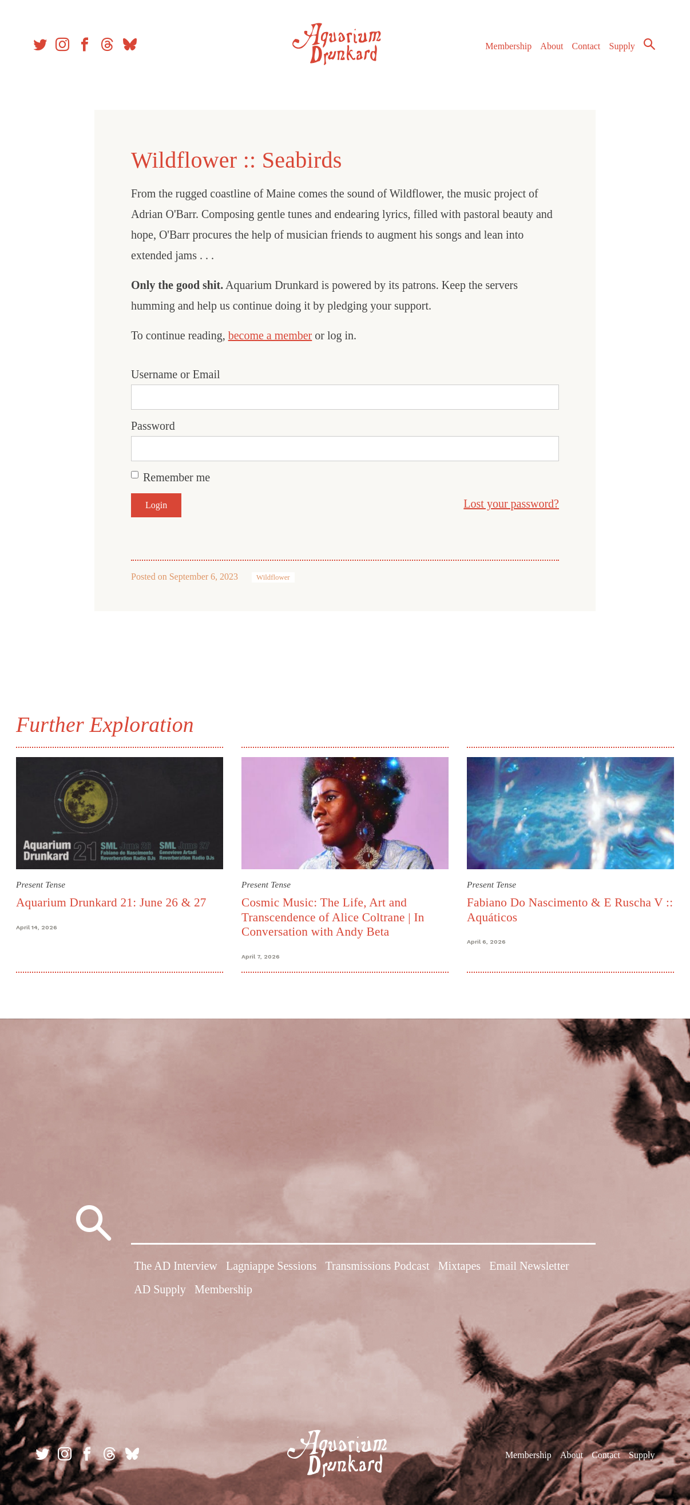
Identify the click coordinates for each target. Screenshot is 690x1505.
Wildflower (273, 577)
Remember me (176, 477)
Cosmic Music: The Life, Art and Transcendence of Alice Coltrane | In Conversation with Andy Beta (333, 916)
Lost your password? (511, 503)
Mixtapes (459, 1267)
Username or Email (175, 374)
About (546, 51)
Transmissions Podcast (377, 1267)
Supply (617, 51)
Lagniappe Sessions (271, 1267)
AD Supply (160, 1291)
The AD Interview (175, 1267)
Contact (581, 51)
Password (153, 425)
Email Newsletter (529, 1267)
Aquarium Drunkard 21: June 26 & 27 (113, 902)
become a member (270, 335)
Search (644, 48)
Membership (503, 51)
